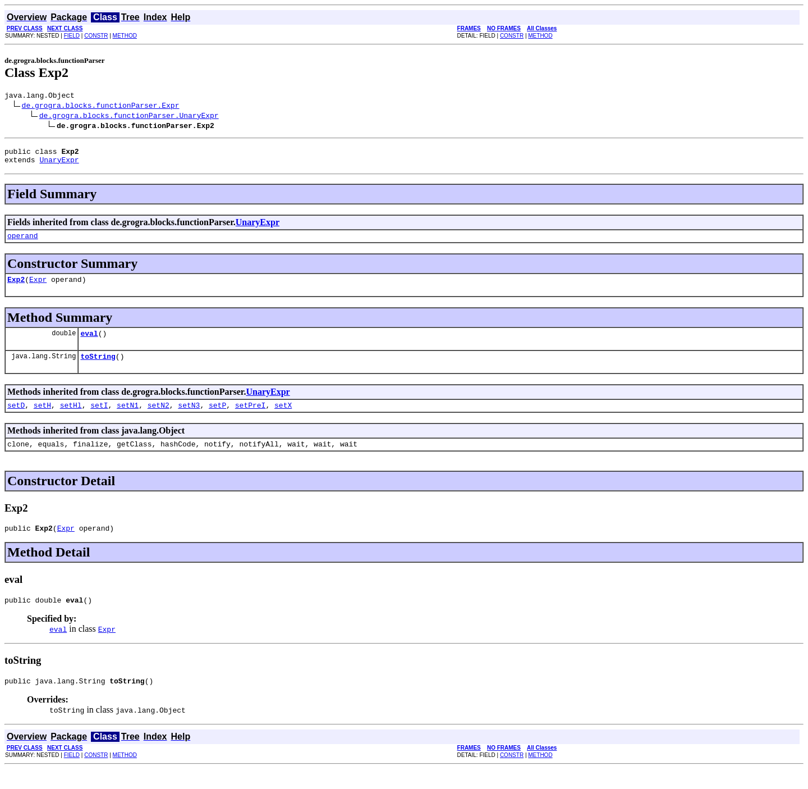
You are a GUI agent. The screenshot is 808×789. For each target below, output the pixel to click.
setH (42, 418)
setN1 (128, 418)
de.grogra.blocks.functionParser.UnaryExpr (129, 117)
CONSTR (96, 36)
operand (22, 242)
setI (99, 418)
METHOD (125, 36)
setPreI (250, 418)
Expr (38, 287)
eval (89, 343)
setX (283, 418)
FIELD (72, 36)
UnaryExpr (59, 164)
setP (217, 418)
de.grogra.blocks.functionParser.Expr (101, 107)
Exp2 (16, 287)
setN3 (189, 418)
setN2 (158, 418)
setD (16, 418)
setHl (71, 418)
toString (97, 368)
